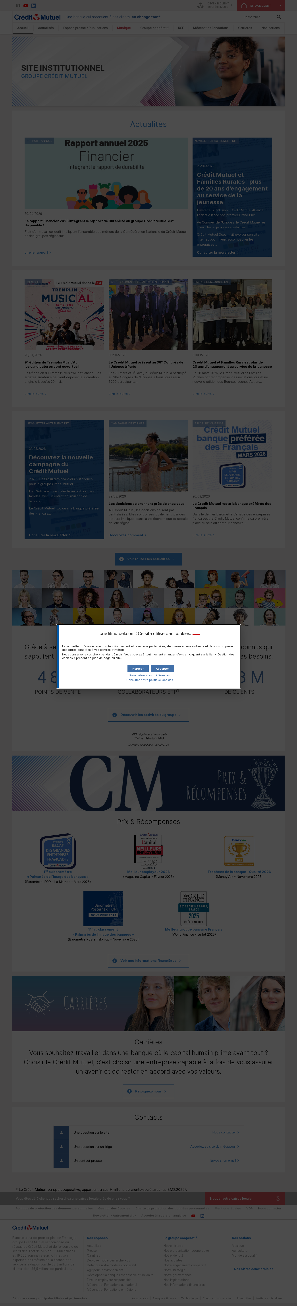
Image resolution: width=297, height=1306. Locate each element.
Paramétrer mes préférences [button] (149, 675)
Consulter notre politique (149, 680)
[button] (162, 668)
